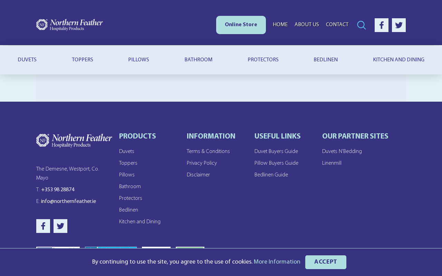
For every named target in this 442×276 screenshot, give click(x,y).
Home (280, 25)
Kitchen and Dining (140, 222)
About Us (307, 25)
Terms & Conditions (208, 151)
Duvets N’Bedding (342, 151)
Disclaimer (198, 175)
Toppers (82, 60)
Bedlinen (326, 60)
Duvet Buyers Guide (276, 151)
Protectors (263, 60)
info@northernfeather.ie (66, 201)
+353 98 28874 (55, 190)
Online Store (241, 25)
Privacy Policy (202, 163)
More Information (277, 262)
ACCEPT (325, 262)
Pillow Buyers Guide (276, 163)
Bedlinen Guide (271, 175)
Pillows (138, 60)
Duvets (27, 60)
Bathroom (198, 60)
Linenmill (332, 163)
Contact (337, 25)
